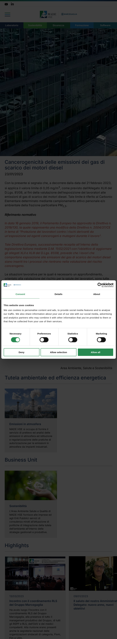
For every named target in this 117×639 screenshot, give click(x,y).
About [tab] (96, 294)
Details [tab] (58, 294)
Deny (21, 352)
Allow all (95, 352)
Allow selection (58, 352)
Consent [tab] (20, 294)
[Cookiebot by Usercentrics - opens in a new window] (99, 285)
